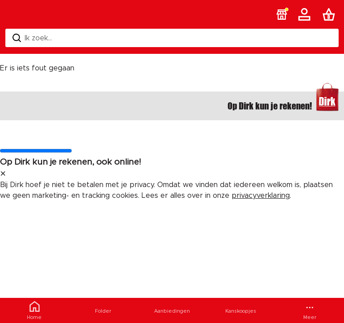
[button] (282, 14)
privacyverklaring (261, 195)
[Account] (306, 14)
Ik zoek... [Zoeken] (32, 38)
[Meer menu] (309, 310)
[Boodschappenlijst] (330, 14)
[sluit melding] (3, 174)
